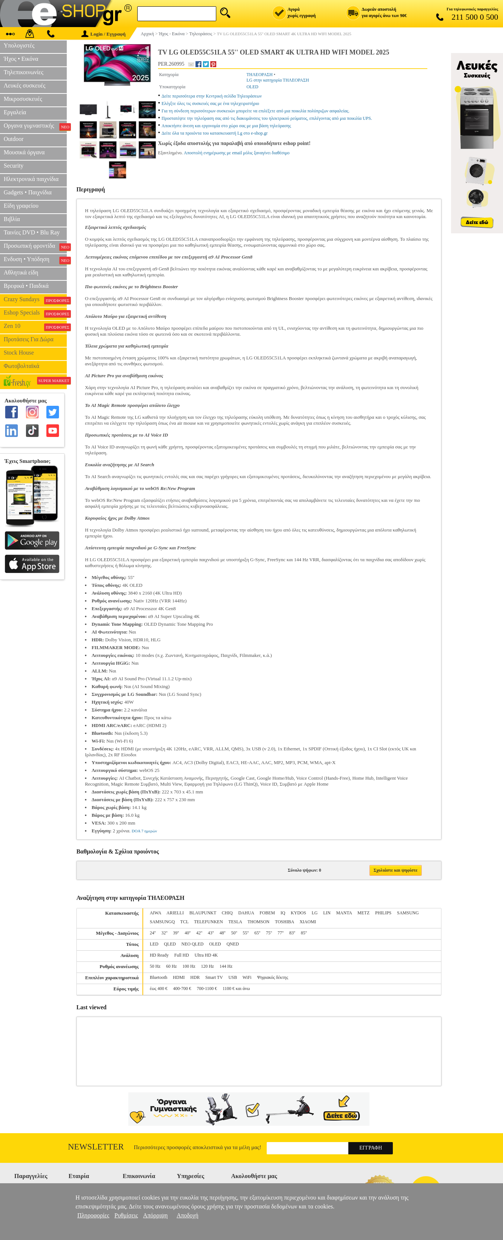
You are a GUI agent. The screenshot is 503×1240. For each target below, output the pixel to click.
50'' (234, 932)
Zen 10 (35, 327)
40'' (188, 932)
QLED (170, 944)
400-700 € (182, 988)
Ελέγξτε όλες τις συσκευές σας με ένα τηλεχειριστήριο (210, 103)
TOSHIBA (284, 921)
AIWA (155, 912)
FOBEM (267, 912)
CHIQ (227, 912)
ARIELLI (175, 912)
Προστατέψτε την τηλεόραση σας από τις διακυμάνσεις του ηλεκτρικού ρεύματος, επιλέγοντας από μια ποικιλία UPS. (267, 118)
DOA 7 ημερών (144, 831)
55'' (246, 932)
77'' (280, 932)
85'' (304, 932)
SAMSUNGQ (162, 921)
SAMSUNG (408, 912)
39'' (176, 932)
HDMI (179, 977)
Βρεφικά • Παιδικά (26, 286)
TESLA (235, 921)
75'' (269, 932)
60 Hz (171, 966)
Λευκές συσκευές (24, 85)
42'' (199, 932)
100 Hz (189, 966)
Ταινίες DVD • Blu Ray (32, 232)
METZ (364, 912)
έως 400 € (159, 988)
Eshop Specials (35, 313)
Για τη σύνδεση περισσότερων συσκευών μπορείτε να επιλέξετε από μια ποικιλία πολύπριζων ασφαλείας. (256, 111)
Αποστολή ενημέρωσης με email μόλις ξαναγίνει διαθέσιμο (237, 152)
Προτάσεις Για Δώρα (28, 339)
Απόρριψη (155, 1215)
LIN (327, 912)
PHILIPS (383, 912)
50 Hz (155, 966)
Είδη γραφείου (21, 206)
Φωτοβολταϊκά (21, 366)
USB (233, 977)
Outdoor (13, 139)
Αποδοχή (187, 1215)
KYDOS (298, 912)
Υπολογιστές (19, 45)
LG (315, 912)
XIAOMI (307, 921)
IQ (282, 912)
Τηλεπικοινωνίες (23, 72)
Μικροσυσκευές (23, 99)
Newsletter (96, 1146)
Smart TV (214, 977)
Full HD (181, 955)
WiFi (247, 977)
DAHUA (246, 912)
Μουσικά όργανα (24, 152)
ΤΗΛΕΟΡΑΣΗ (259, 74)
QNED (233, 944)
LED (154, 944)
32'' (164, 932)
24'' (153, 932)
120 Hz (207, 966)
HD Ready (159, 955)
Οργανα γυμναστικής (35, 126)
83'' (292, 932)
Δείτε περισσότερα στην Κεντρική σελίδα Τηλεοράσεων (212, 96)
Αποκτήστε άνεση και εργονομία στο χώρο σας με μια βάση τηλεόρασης (226, 125)
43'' (211, 932)
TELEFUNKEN (208, 921)
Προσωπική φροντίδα (35, 247)
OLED (252, 86)
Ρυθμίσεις (126, 1215)
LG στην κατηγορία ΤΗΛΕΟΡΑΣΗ (277, 80)
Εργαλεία (15, 112)
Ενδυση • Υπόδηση (35, 260)
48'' (223, 932)
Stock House (19, 352)
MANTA (344, 912)
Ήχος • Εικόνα (21, 59)
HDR (195, 977)
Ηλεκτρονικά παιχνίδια (31, 179)
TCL (184, 921)
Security (13, 165)
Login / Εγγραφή (103, 34)
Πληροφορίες (93, 1215)
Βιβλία (12, 219)
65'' (257, 932)
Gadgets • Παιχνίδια (28, 192)
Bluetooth (158, 977)
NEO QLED (192, 944)
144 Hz (226, 966)
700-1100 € (207, 988)
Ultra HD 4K (206, 955)
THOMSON (258, 921)
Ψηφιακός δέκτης (272, 977)
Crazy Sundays (35, 300)
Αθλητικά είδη (21, 272)
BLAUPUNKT (202, 912)
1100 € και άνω (236, 988)
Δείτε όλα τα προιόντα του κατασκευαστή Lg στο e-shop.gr (215, 133)
